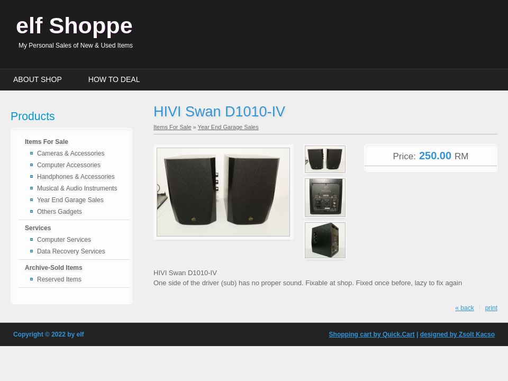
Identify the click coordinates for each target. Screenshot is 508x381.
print (491, 308)
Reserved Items (59, 279)
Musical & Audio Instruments (77, 188)
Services (38, 228)
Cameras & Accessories (70, 153)
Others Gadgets (59, 211)
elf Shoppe (74, 25)
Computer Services (64, 239)
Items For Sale (46, 142)
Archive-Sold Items (54, 267)
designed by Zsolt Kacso (457, 334)
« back (464, 308)
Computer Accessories (69, 165)
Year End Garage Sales (70, 200)
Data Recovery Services (71, 251)
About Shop (37, 79)
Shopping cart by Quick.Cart (372, 334)
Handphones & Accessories (76, 176)
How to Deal (114, 79)
